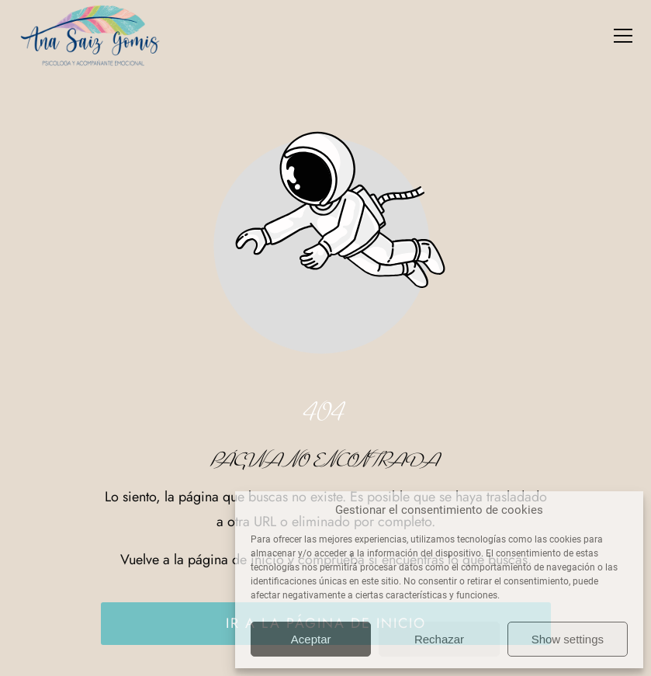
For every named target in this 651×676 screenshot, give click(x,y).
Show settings (568, 639)
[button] (623, 36)
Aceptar (311, 639)
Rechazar (439, 639)
